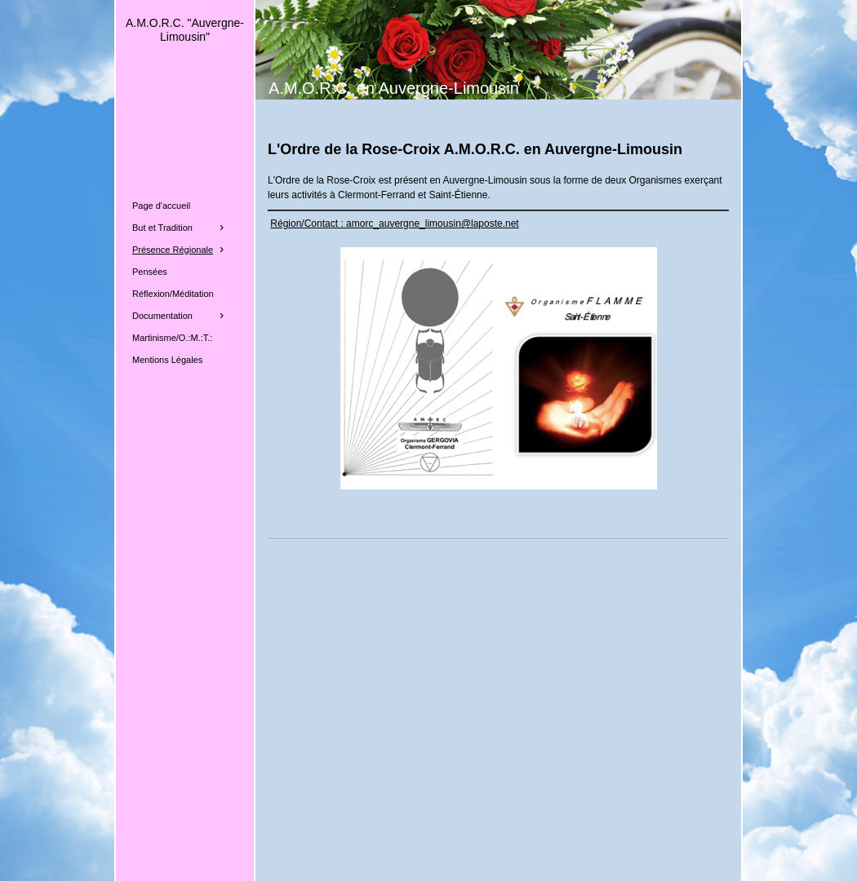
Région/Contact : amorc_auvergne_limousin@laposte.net (394, 223)
